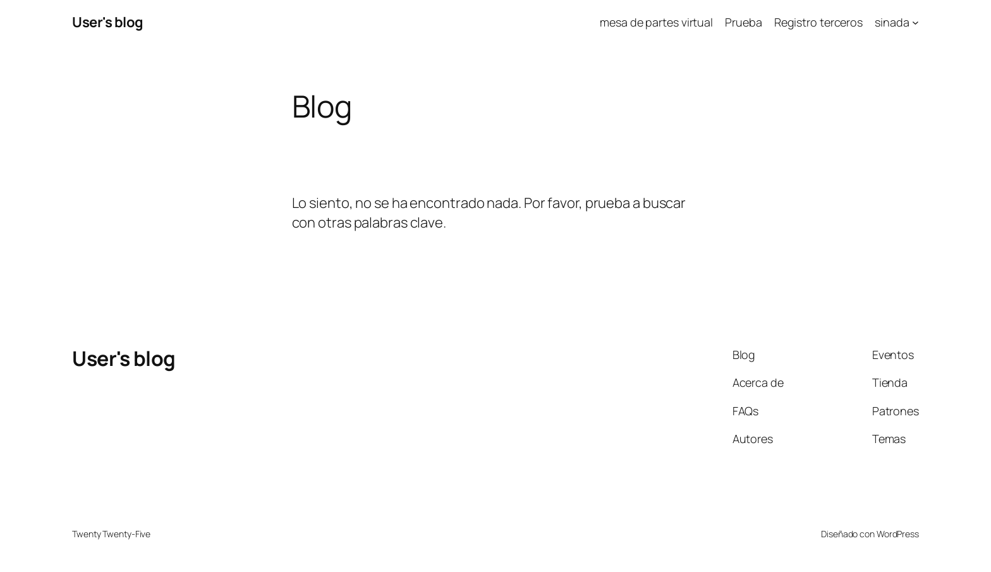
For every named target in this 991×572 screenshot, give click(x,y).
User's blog (107, 22)
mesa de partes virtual (656, 22)
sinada (892, 22)
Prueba (743, 22)
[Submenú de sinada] (915, 22)
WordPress (898, 534)
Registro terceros (818, 22)
